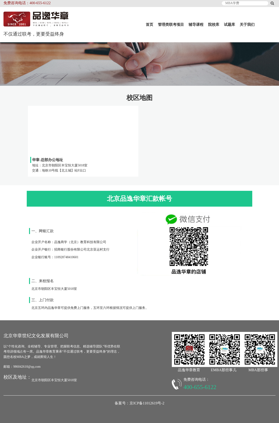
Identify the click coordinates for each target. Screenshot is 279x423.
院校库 (213, 24)
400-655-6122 (199, 387)
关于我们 (247, 24)
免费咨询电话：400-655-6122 (27, 3)
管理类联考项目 (171, 24)
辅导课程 (196, 24)
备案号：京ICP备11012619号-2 (139, 403)
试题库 (229, 24)
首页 (149, 24)
